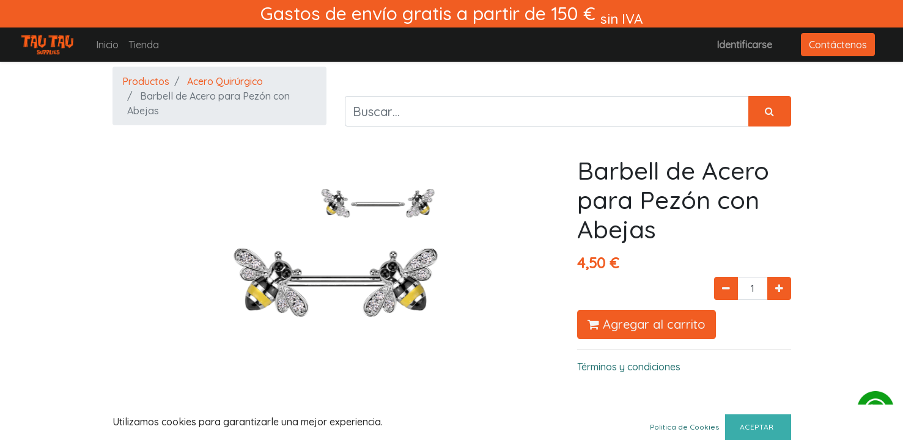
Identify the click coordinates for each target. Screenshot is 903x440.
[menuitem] (107, 44)
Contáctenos (838, 44)
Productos (145, 81)
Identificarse (744, 44)
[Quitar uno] (726, 288)
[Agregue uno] (779, 288)
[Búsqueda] (769, 111)
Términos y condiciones (628, 367)
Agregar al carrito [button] (647, 324)
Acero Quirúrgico (225, 81)
